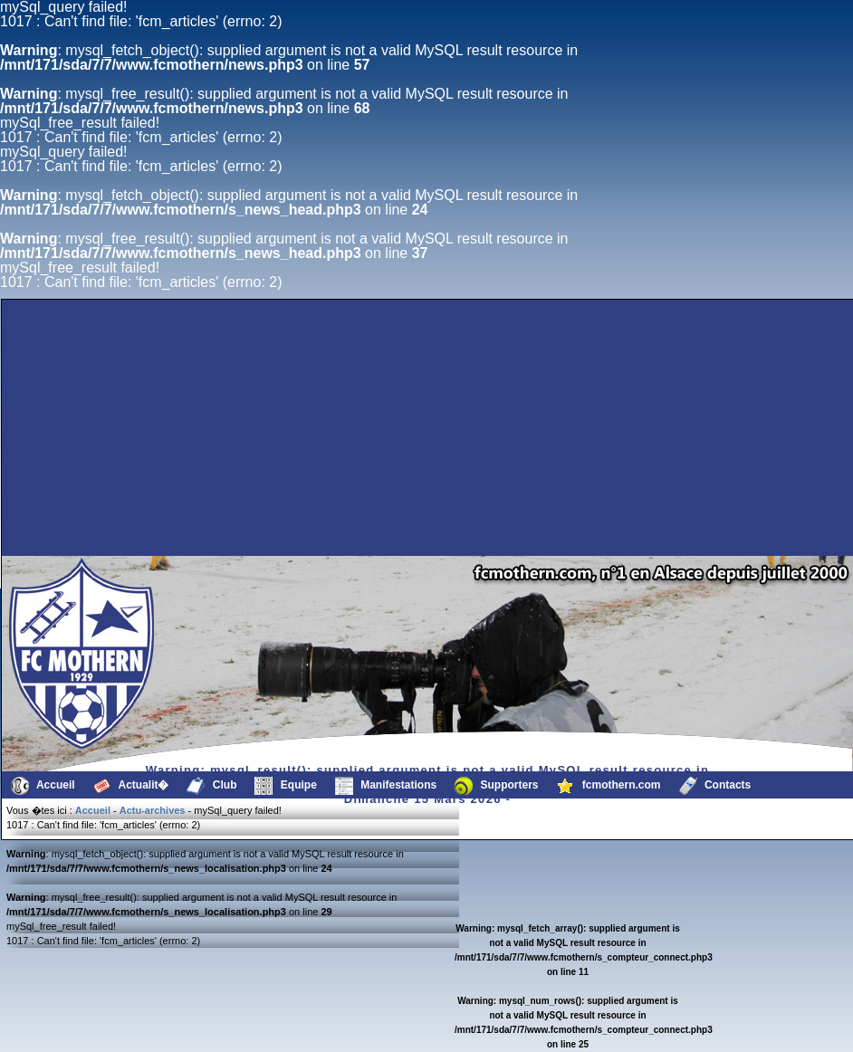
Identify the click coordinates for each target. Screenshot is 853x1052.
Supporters (496, 786)
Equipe (285, 786)
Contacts (715, 786)
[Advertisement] (204, 512)
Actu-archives (153, 810)
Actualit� (131, 786)
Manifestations (385, 786)
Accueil (43, 786)
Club (211, 786)
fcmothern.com (609, 786)
